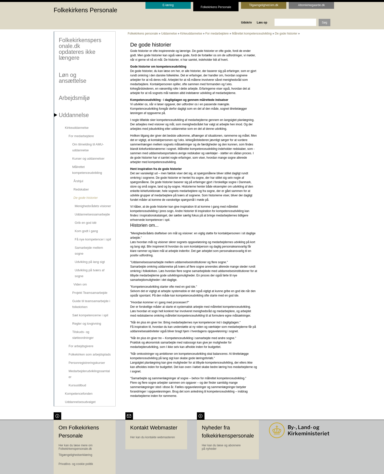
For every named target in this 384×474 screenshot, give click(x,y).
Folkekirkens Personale (85, 10)
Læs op (262, 22)
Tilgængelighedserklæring (75, 454)
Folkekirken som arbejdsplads (89, 354)
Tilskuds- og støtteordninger (82, 334)
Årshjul (78, 181)
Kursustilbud (77, 385)
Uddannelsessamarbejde (92, 214)
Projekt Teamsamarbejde (89, 292)
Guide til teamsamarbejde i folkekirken (91, 303)
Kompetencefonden (78, 393)
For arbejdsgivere (80, 346)
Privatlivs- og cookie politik (76, 463)
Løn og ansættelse (72, 77)
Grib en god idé (85, 222)
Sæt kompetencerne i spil (90, 315)
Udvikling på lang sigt (89, 261)
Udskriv (246, 22)
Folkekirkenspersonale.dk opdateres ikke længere (80, 49)
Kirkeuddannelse (76, 127)
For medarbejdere (81, 136)
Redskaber (81, 189)
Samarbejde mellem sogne (88, 250)
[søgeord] (295, 22)
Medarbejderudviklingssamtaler (88, 374)
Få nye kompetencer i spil (92, 239)
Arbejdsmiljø (74, 98)
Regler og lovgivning (86, 323)
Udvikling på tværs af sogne (89, 273)
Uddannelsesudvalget (80, 401)
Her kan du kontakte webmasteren (152, 436)
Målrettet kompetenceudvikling (87, 169)
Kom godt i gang (86, 231)
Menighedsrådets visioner (92, 206)
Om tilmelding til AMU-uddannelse (88, 147)
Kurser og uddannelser (88, 158)
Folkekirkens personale (143, 33)
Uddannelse (74, 115)
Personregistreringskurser (86, 362)
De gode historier (85, 197)
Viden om (80, 284)
